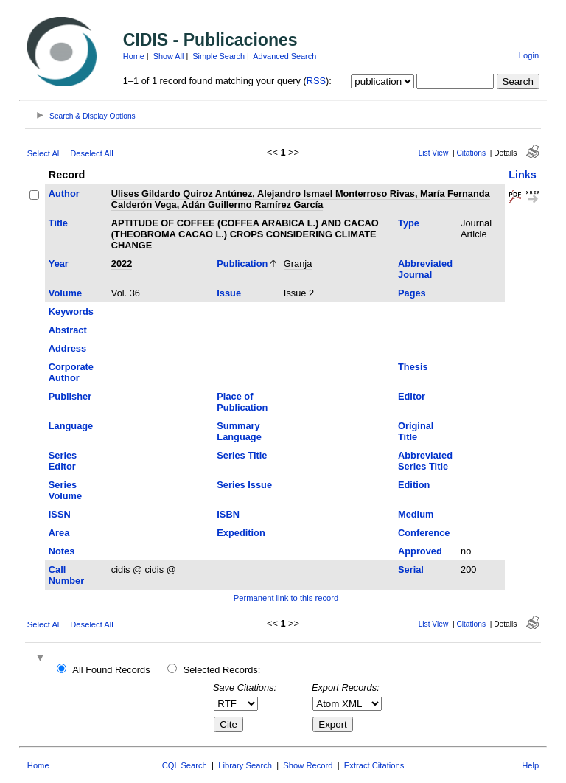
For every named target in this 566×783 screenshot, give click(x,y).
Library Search (245, 765)
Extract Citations (374, 765)
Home (133, 56)
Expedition (241, 532)
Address (67, 348)
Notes (62, 551)
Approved (420, 551)
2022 (121, 263)
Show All (168, 56)
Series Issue (244, 484)
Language (71, 425)
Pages (412, 293)
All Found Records (111, 669)
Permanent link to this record (286, 598)
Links (523, 175)
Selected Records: (222, 669)
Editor (411, 396)
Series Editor (63, 461)
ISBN (228, 514)
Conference (424, 532)
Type (408, 223)
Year (59, 263)
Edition (414, 484)
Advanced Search (284, 56)
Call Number (66, 575)
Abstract (68, 329)
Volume (65, 293)
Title (58, 223)
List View (434, 153)
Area (59, 532)
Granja (298, 263)
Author (64, 193)
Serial (411, 569)
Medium (415, 514)
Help (530, 765)
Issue (229, 293)
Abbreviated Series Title (425, 461)
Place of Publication (242, 402)
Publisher (70, 396)
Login (529, 55)
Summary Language (239, 431)
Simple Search (218, 56)
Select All (44, 153)
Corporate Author (71, 372)
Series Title (242, 455)
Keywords (71, 311)
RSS (316, 80)
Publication (242, 263)
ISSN (60, 514)
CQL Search (184, 765)
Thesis (413, 366)
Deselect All (91, 153)
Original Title (415, 431)
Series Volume (65, 490)
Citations (471, 153)
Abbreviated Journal (425, 269)
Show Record (307, 765)
